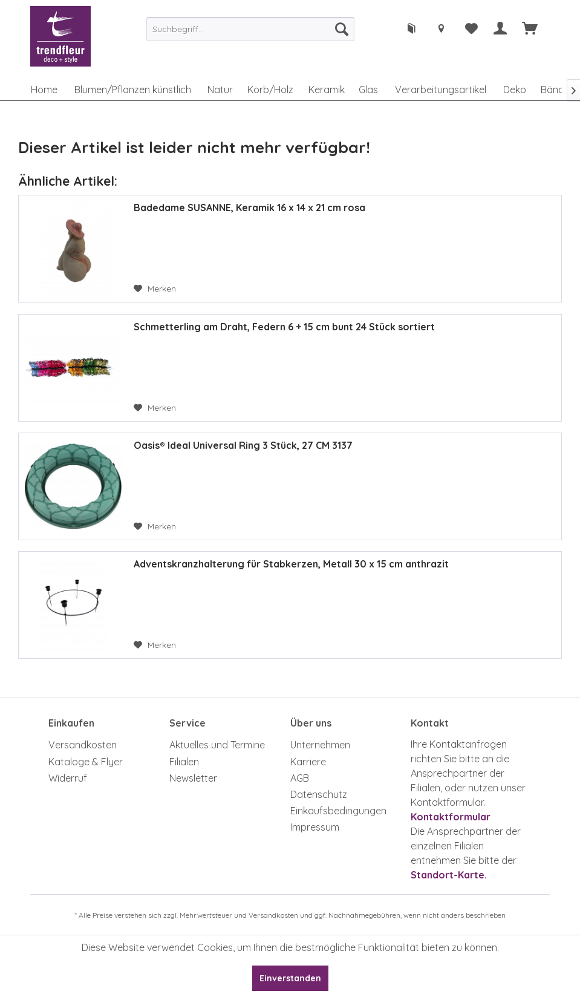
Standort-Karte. (449, 875)
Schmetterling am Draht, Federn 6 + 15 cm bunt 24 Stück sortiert (284, 327)
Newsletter (193, 778)
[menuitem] (250, 29)
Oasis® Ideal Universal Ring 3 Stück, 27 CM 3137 (243, 445)
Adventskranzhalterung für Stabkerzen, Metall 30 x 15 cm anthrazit (291, 564)
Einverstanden (290, 978)
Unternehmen (320, 745)
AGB (299, 778)
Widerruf (67, 778)
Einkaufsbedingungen (338, 811)
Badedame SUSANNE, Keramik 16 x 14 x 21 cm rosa (249, 207)
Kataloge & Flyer (85, 762)
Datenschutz (318, 794)
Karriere (308, 762)
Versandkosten (82, 745)
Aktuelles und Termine (217, 745)
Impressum (314, 827)
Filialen (184, 762)
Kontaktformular (450, 817)
